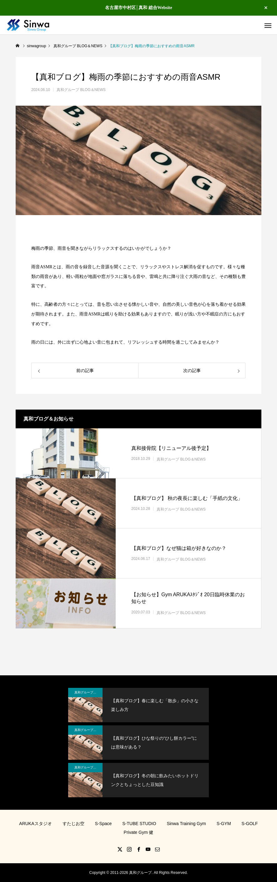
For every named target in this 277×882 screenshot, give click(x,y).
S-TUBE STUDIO (139, 823)
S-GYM (224, 823)
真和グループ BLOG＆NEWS (81, 90)
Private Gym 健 (139, 832)
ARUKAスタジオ (35, 823)
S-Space (103, 823)
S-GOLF (250, 823)
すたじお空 (73, 823)
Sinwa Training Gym (186, 823)
